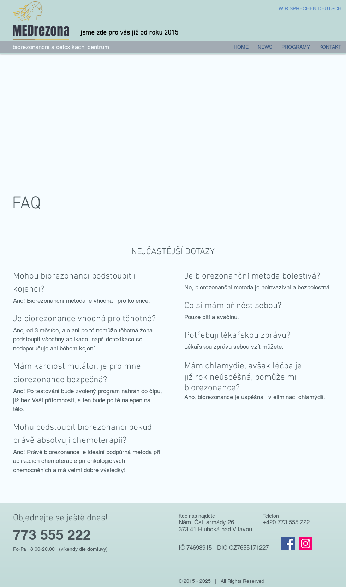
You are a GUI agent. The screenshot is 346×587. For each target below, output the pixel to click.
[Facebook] (288, 543)
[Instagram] (305, 543)
